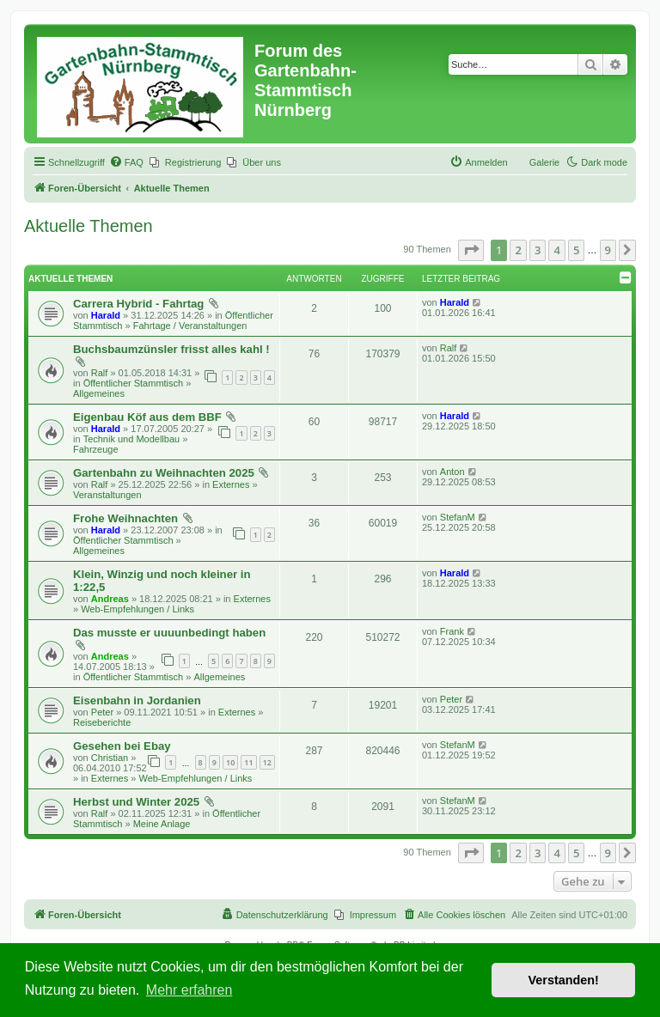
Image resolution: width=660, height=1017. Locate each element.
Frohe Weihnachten (125, 518)
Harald (105, 315)
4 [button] (556, 250)
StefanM (457, 517)
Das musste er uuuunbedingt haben (169, 632)
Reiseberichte (102, 722)
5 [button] (576, 250)
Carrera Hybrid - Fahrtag (138, 303)
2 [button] (518, 250)
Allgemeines (99, 393)
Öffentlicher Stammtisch (133, 383)
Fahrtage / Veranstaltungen (190, 325)
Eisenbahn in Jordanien (137, 700)
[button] (471, 250)
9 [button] (608, 250)
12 (267, 762)
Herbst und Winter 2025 (136, 801)
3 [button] (538, 250)
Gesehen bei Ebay (122, 746)
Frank (452, 631)
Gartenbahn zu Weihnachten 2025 (163, 472)
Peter (102, 712)
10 (230, 762)
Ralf (99, 373)
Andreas (110, 599)
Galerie (544, 162)
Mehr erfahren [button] (189, 990)
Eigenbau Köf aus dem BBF (147, 417)
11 (248, 762)
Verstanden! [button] (564, 980)
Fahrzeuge (96, 449)
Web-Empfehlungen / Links (137, 609)
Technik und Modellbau (131, 439)
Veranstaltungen (107, 495)
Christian (109, 757)
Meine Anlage (162, 824)
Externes (230, 484)
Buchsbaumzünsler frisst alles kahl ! (171, 349)
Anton (452, 471)
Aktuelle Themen (88, 225)
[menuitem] (126, 162)
